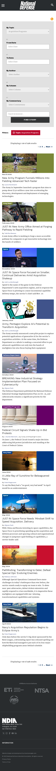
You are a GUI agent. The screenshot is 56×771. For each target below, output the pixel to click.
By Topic (10, 27)
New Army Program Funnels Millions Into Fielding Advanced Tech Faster (25, 179)
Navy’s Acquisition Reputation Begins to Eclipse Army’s (25, 628)
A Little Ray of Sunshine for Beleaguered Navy (25, 477)
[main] (28, 342)
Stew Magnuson (10, 482)
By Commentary (13, 100)
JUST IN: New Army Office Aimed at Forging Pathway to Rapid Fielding (27, 228)
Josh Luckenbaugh (11, 282)
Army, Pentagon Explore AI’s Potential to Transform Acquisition (25, 325)
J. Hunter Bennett (10, 436)
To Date (10, 57)
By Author (11, 70)
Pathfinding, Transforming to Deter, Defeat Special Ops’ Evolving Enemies (26, 571)
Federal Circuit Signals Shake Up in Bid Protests (24, 431)
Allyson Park (8, 388)
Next (48, 146)
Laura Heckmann (10, 184)
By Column (11, 85)
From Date (11, 42)
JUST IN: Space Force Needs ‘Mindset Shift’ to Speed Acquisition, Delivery (28, 520)
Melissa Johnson (10, 576)
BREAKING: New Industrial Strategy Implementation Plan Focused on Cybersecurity (22, 381)
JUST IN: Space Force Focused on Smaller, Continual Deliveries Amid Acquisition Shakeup (26, 275)
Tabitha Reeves (10, 233)
